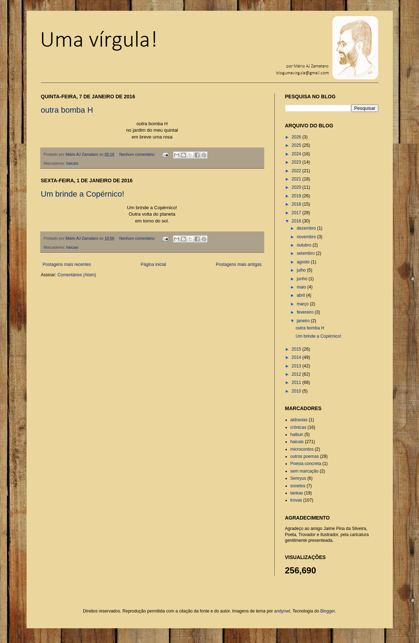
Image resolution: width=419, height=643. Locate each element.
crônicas (298, 427)
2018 (297, 204)
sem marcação (304, 471)
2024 (297, 153)
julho (302, 270)
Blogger (327, 611)
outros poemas (304, 456)
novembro (307, 236)
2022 (297, 170)
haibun (296, 434)
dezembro (307, 228)
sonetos (298, 485)
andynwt (282, 611)
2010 (297, 391)
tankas (296, 493)
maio (302, 287)
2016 (297, 221)
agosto (304, 261)
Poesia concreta (305, 463)
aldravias (299, 419)
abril (301, 295)
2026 (297, 137)
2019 (297, 195)
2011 (297, 382)
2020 (297, 187)
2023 (297, 162)
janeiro (304, 320)
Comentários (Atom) (76, 274)
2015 (297, 349)
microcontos (302, 449)
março (303, 303)
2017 (297, 212)
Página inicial (153, 264)
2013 (297, 366)
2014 (297, 357)
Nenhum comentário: (137, 154)
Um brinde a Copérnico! (82, 193)
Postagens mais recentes (67, 264)
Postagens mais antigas (238, 264)
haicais (72, 163)
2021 (297, 179)
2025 (297, 145)
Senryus (298, 478)
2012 (297, 374)
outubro (304, 245)
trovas (296, 500)
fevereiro (306, 312)
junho (302, 278)
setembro (306, 253)
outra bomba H (67, 109)
